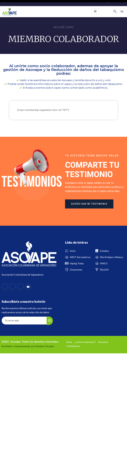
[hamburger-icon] (95, 11)
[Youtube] (28, 287)
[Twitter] (12, 287)
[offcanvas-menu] (121, 11)
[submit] (50, 320)
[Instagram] (20, 287)
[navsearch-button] (115, 11)
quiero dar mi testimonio (89, 204)
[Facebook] (5, 287)
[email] (24, 320)
